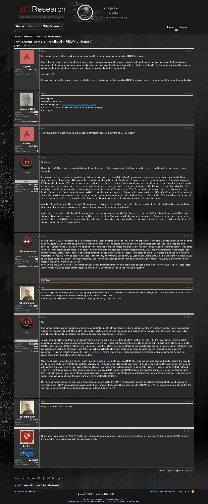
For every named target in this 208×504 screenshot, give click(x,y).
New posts (18, 32)
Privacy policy (170, 491)
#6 (188, 288)
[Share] (188, 51)
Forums (33, 26)
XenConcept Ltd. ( (128, 501)
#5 (188, 236)
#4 (188, 157)
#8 (188, 402)
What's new (51, 26)
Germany (34, 191)
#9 (188, 431)
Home (20, 26)
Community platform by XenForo (104, 499)
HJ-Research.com (95, 494)
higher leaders (95, 352)
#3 (188, 128)
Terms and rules (156, 491)
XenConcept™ (107, 501)
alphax (18, 46)
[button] (61, 26)
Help (181, 491)
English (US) (35, 491)
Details (137, 501)
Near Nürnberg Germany (28, 266)
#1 (192, 51)
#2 (188, 94)
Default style (20, 491)
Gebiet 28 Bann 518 (30, 122)
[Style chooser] (191, 27)
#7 (188, 317)
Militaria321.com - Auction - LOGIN (79, 104)
